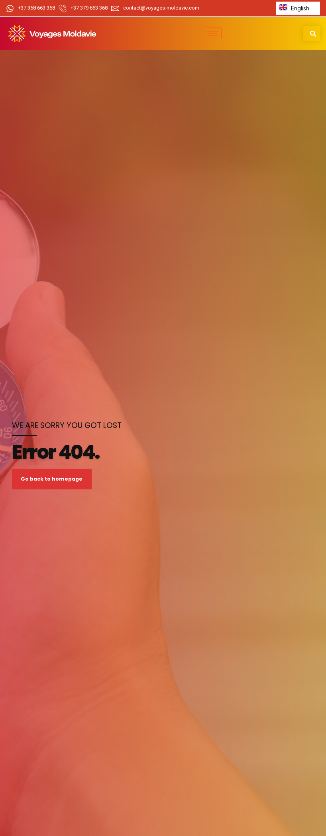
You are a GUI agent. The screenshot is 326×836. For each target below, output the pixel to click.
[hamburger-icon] (213, 33)
